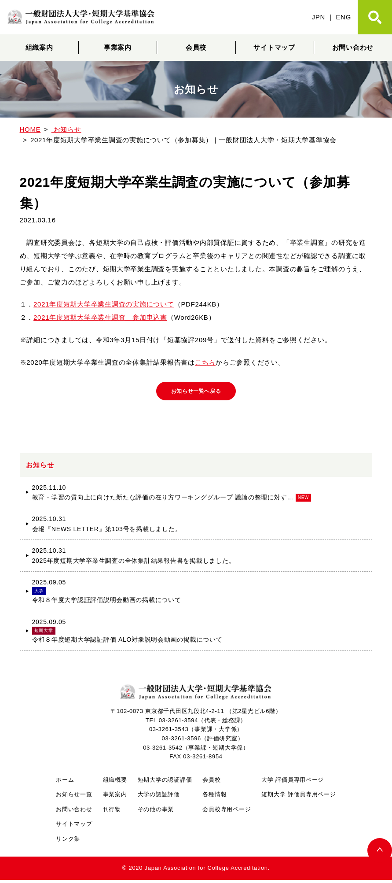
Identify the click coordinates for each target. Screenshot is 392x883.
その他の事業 (156, 812)
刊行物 (112, 812)
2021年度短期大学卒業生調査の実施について (103, 304)
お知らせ (40, 467)
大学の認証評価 (159, 797)
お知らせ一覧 (74, 797)
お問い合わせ (74, 812)
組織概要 (115, 783)
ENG (343, 17)
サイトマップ (274, 47)
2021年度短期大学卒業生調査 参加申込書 (100, 317)
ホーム (65, 783)
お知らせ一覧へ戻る (196, 392)
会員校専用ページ (226, 812)
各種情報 (214, 797)
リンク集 (68, 842)
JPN (318, 17)
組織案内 (39, 47)
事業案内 (118, 47)
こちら (205, 362)
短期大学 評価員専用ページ (298, 797)
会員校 (196, 47)
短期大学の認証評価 (165, 783)
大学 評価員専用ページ (292, 783)
